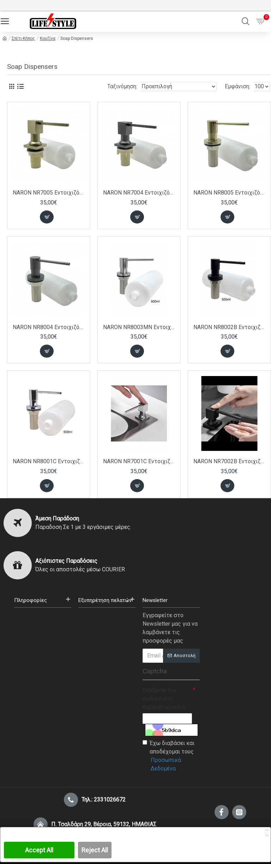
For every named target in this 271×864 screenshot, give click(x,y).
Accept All (39, 850)
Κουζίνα (47, 38)
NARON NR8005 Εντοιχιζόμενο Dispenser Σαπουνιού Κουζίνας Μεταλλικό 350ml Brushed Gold (229, 192)
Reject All (95, 850)
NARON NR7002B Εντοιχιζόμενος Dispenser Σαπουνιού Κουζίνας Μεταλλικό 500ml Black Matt (229, 461)
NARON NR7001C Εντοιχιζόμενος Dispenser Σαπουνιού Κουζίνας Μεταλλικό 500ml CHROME (139, 461)
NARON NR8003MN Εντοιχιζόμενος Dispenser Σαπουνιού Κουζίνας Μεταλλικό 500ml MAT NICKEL (139, 327)
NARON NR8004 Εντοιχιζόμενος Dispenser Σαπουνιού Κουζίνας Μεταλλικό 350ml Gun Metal (49, 327)
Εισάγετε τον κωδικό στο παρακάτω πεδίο (164, 698)
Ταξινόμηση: (122, 86)
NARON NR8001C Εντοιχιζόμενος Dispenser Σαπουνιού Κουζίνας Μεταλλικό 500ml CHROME (49, 461)
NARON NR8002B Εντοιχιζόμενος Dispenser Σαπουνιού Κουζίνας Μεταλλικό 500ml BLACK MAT (229, 327)
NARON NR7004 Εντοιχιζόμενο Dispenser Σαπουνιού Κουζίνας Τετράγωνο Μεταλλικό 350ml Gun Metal (139, 192)
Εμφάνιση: (237, 86)
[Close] (267, 832)
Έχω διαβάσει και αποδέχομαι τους (171, 756)
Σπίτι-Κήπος (23, 38)
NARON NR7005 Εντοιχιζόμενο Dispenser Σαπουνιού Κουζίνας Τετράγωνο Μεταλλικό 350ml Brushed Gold (49, 192)
